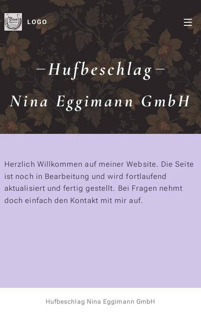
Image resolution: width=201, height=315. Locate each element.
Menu (188, 22)
